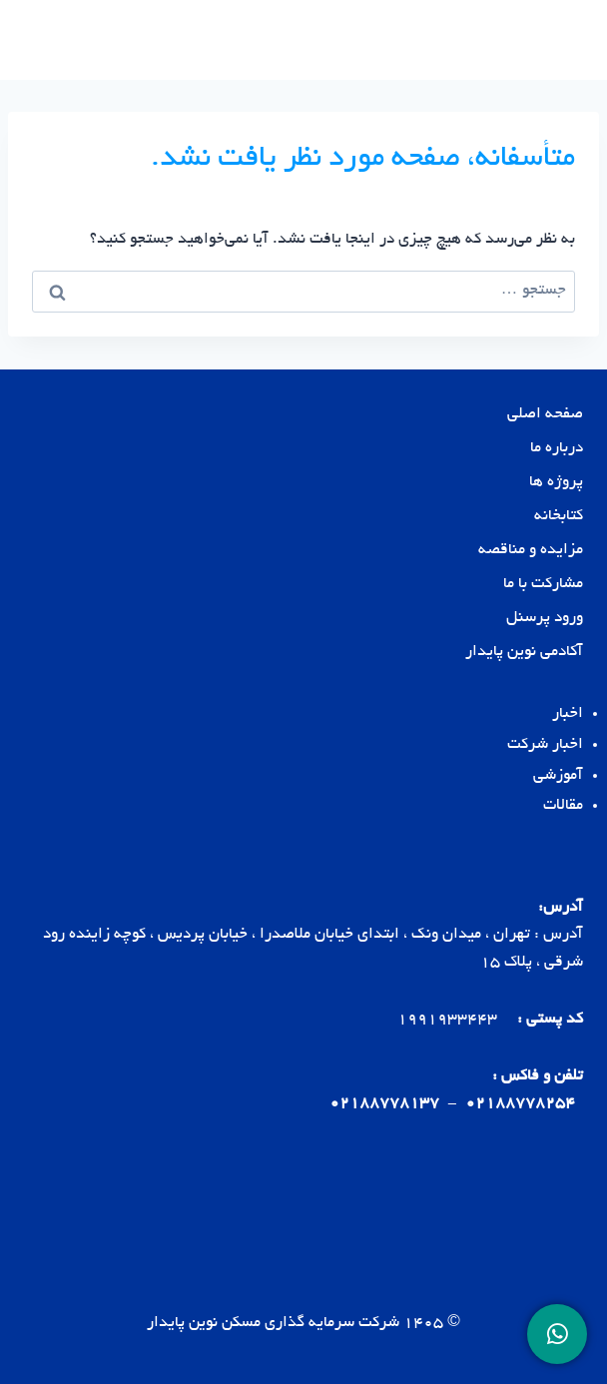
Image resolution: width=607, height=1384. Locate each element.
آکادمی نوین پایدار (524, 652)
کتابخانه (558, 516)
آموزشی (558, 776)
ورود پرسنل (544, 618)
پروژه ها (556, 482)
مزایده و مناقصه (530, 550)
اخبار (567, 714)
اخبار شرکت (545, 745)
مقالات (563, 806)
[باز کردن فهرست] (42, 39)
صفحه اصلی (545, 414)
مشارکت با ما (543, 584)
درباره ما (556, 448)
